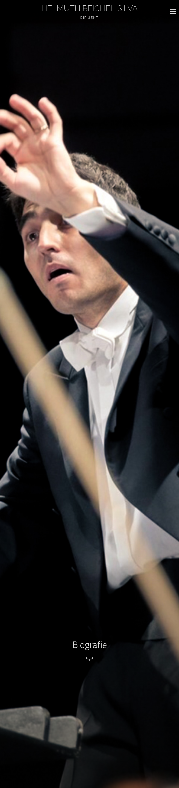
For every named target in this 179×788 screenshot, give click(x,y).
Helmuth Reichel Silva (89, 8)
